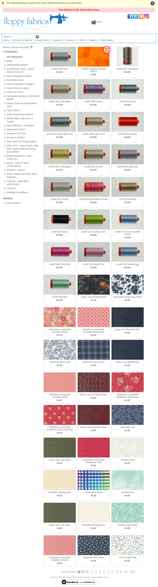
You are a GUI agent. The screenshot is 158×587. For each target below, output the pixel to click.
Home (6, 40)
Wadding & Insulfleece (17, 192)
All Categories (15, 56)
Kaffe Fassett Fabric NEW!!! (20, 114)
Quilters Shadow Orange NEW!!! (93, 70)
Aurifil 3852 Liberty (94, 101)
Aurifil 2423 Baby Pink (93, 264)
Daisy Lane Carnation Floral (93, 394)
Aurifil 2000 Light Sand (94, 134)
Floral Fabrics (13, 110)
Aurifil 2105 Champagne (59, 166)
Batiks (9, 61)
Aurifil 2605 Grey (128, 101)
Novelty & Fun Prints (16, 133)
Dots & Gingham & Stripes (19, 76)
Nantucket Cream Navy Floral (127, 297)
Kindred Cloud (128, 460)
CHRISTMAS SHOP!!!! (18, 65)
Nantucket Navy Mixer (93, 557)
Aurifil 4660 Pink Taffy (59, 264)
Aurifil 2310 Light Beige (60, 101)
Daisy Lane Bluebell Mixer (127, 329)
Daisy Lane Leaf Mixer (59, 525)
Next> (133, 572)
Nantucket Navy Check (94, 362)
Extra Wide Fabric (15, 80)
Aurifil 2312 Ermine (94, 166)
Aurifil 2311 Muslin (60, 199)
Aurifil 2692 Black (59, 232)
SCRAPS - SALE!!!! (16, 170)
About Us (71, 40)
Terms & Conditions (22, 40)
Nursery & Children (16, 137)
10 (126, 572)
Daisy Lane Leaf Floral (60, 460)
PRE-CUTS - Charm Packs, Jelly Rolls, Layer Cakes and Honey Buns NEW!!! (22, 148)
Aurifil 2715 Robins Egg (127, 264)
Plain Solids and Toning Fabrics (22, 141)
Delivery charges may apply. (18, 47)
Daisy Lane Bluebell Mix (127, 362)
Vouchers (11, 188)
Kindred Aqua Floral (127, 525)
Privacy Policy (42, 40)
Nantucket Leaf (127, 427)
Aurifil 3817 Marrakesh (127, 69)
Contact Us (57, 40)
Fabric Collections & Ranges (20, 84)
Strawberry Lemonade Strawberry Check (59, 558)
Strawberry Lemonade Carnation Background (93, 330)
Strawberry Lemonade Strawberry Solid (93, 461)
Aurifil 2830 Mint (59, 297)
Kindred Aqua (127, 492)
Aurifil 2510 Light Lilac (127, 166)
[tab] (5, 61)
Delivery (93, 40)
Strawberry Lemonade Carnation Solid (59, 395)
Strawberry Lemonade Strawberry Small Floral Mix (59, 428)
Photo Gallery (107, 40)
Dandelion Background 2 (93, 525)
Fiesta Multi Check (93, 492)
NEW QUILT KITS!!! (16, 129)
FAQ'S (82, 40)
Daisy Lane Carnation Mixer (93, 427)
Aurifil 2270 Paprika (127, 134)
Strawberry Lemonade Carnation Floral (59, 330)
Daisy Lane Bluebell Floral (93, 297)
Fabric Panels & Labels (18, 88)
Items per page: (68, 572)
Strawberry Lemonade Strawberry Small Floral (127, 395)
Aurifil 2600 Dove (60, 69)
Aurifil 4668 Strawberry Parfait (93, 199)
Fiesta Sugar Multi (127, 557)
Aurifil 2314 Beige (127, 199)
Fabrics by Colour (15, 92)
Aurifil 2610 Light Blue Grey (60, 134)
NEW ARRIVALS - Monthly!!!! (21, 125)
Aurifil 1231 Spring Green (93, 232)
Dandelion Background (60, 492)
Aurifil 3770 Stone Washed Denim (127, 233)
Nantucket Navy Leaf (60, 362)
